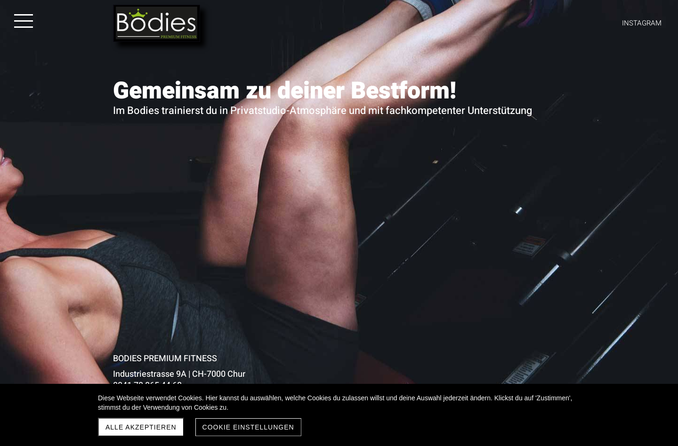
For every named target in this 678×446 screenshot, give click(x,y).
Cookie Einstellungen (248, 427)
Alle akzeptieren (141, 427)
